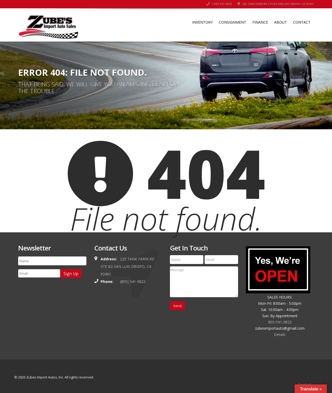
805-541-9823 (280, 322)
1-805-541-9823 (219, 4)
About (280, 22)
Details (280, 334)
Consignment (232, 22)
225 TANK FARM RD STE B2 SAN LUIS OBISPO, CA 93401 (276, 4)
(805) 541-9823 (133, 281)
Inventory (202, 22)
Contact (301, 22)
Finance (260, 22)
